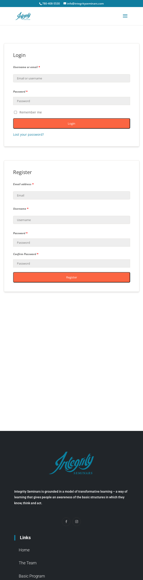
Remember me (28, 112)
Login (71, 123)
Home (24, 550)
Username (20, 209)
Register (71, 277)
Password (20, 91)
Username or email (26, 67)
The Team (28, 562)
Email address (23, 184)
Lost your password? (28, 134)
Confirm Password (25, 254)
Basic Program (32, 576)
